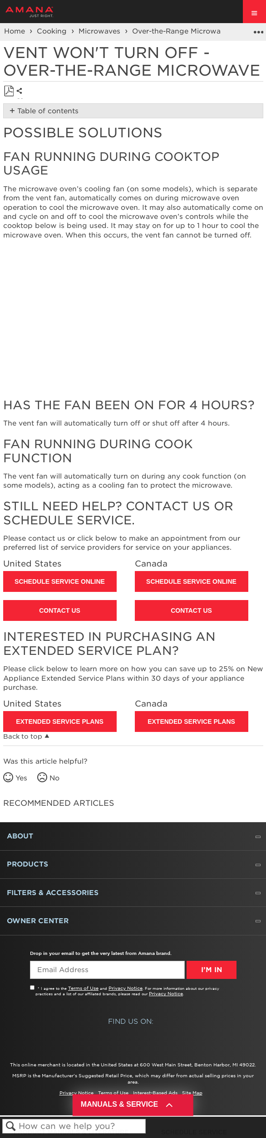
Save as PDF (9, 91)
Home (15, 31)
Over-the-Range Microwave (181, 31)
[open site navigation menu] (254, 11)
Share (21, 98)
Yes (21, 778)
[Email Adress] (107, 970)
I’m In (211, 970)
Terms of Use (83, 988)
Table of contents (48, 111)
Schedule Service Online (60, 581)
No (54, 778)
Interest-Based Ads (155, 1092)
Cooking (53, 31)
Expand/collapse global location (258, 29)
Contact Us (59, 610)
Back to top (22, 736)
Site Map (192, 1092)
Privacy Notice (125, 988)
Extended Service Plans (59, 721)
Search (10, 1126)
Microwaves (101, 31)
